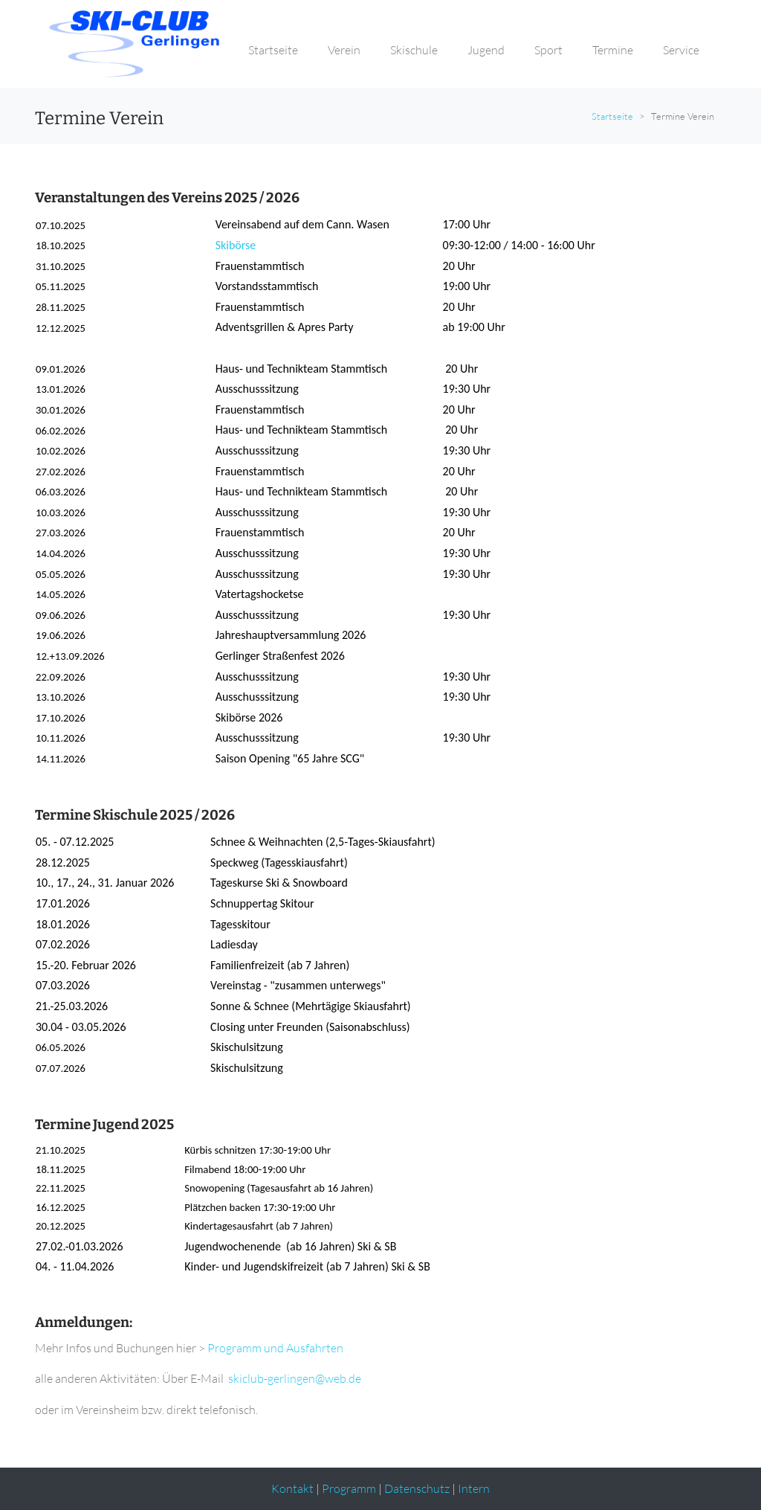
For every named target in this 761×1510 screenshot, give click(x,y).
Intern (474, 1488)
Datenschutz (417, 1488)
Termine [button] (612, 49)
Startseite (612, 116)
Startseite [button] (273, 49)
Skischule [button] (414, 49)
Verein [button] (344, 49)
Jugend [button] (486, 49)
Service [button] (681, 49)
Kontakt (292, 1488)
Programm (349, 1488)
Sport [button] (548, 49)
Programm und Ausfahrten (276, 1347)
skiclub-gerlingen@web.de (294, 1378)
